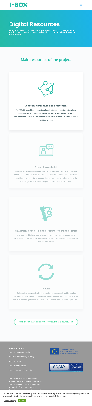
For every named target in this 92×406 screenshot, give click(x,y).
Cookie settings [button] (10, 401)
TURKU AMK (14, 366)
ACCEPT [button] (22, 400)
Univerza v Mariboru (17, 357)
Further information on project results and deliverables (46, 322)
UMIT (11, 361)
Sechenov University (17, 370)
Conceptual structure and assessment (46, 105)
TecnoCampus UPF (16, 352)
